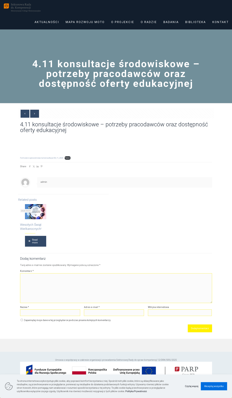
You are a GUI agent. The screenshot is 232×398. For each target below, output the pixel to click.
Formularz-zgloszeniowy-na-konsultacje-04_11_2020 (41, 158)
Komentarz (27, 271)
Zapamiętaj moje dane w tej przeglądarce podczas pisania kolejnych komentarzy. (67, 320)
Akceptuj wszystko (214, 386)
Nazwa (24, 307)
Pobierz (67, 158)
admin (43, 181)
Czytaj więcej (191, 386)
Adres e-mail (92, 307)
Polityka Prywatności (136, 391)
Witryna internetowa (158, 307)
